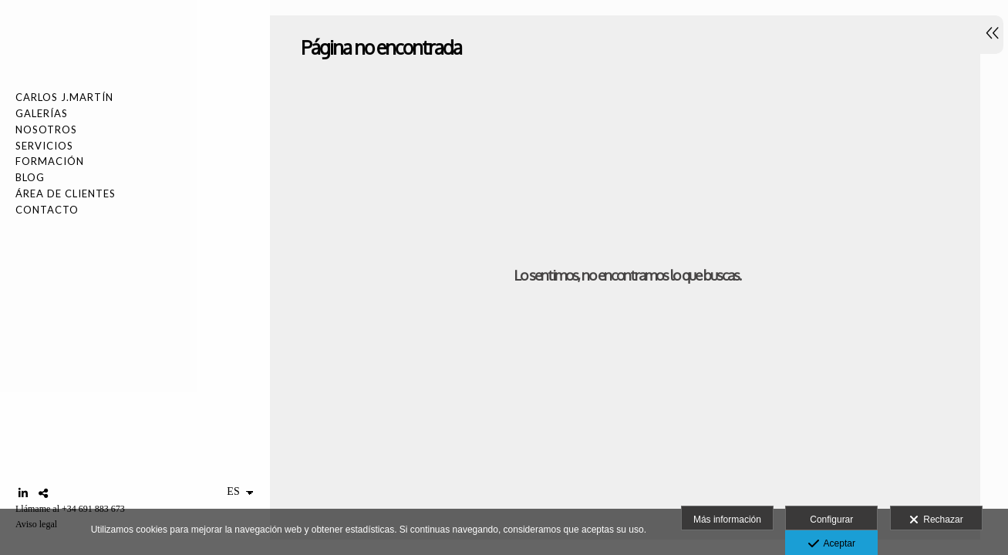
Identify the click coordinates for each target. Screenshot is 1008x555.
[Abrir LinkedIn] (23, 493)
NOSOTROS (46, 129)
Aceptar (831, 544)
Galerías (41, 113)
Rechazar (936, 520)
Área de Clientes (65, 193)
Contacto (47, 210)
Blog (30, 177)
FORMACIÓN (49, 161)
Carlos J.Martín (64, 97)
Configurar (831, 519)
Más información (727, 519)
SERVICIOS (44, 146)
